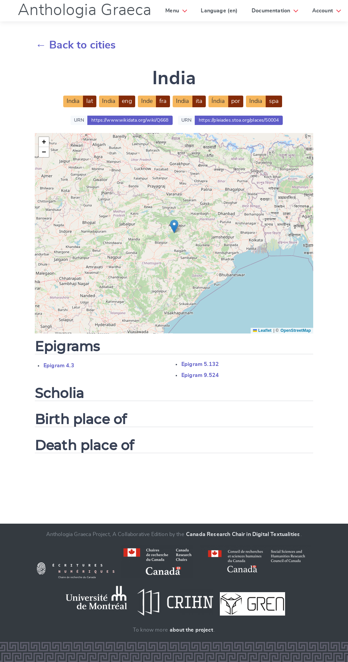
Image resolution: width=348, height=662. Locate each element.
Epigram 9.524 (200, 375)
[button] (174, 226)
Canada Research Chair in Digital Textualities (243, 534)
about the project (191, 630)
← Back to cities (75, 45)
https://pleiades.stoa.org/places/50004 (239, 120)
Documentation (271, 10)
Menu (172, 10)
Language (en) (219, 10)
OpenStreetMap (295, 330)
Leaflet (262, 330)
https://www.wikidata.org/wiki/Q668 (129, 120)
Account (322, 10)
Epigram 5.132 (200, 364)
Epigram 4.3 (59, 365)
